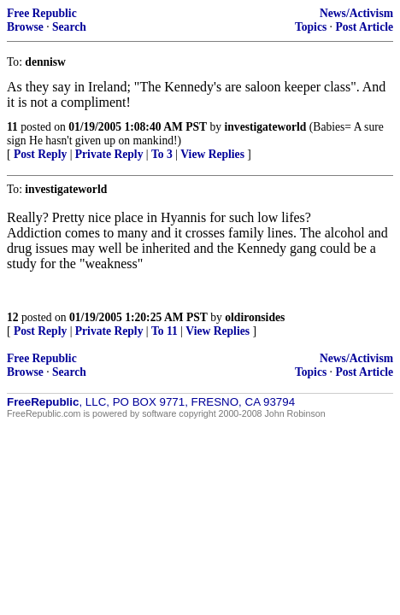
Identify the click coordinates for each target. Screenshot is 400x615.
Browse (25, 26)
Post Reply (40, 154)
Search (69, 26)
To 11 (164, 331)
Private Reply (109, 154)
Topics (310, 26)
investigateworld (266, 126)
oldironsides (255, 317)
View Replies (212, 154)
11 (12, 126)
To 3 (162, 154)
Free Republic (42, 13)
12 (13, 317)
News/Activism (356, 13)
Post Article (364, 26)
